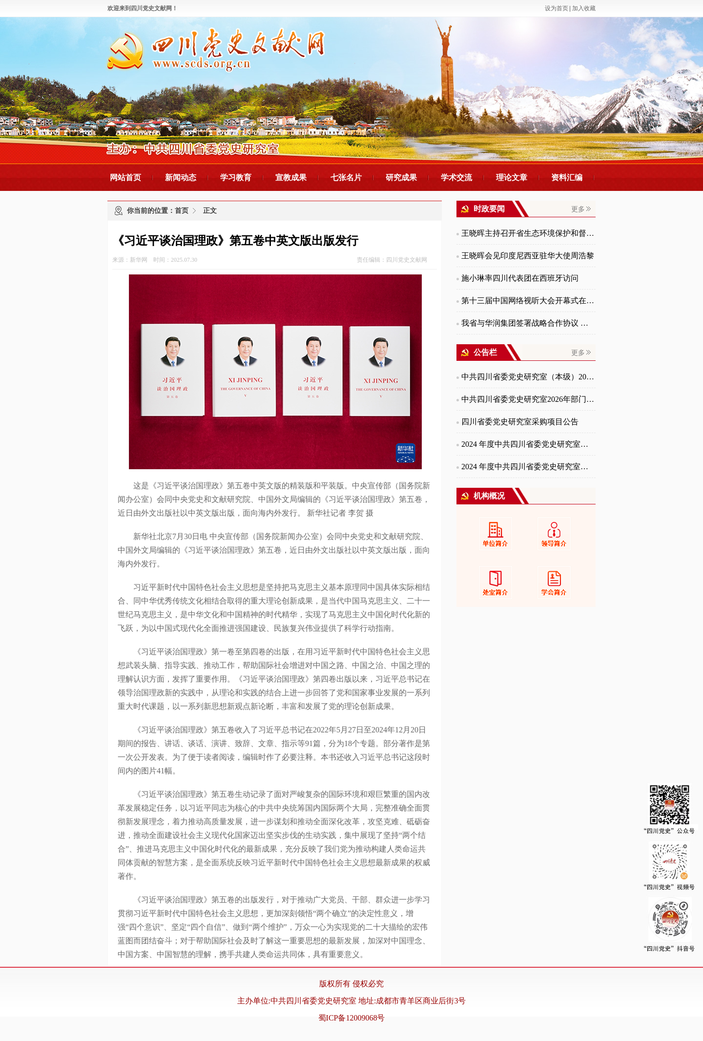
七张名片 (346, 177)
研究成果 (401, 177)
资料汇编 (566, 177)
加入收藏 (584, 8)
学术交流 (456, 177)
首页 (181, 210)
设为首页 (556, 8)
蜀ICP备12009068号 (351, 1018)
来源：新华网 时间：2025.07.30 (154, 259)
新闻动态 (180, 177)
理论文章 (511, 177)
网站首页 (125, 177)
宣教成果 (291, 177)
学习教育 (235, 177)
